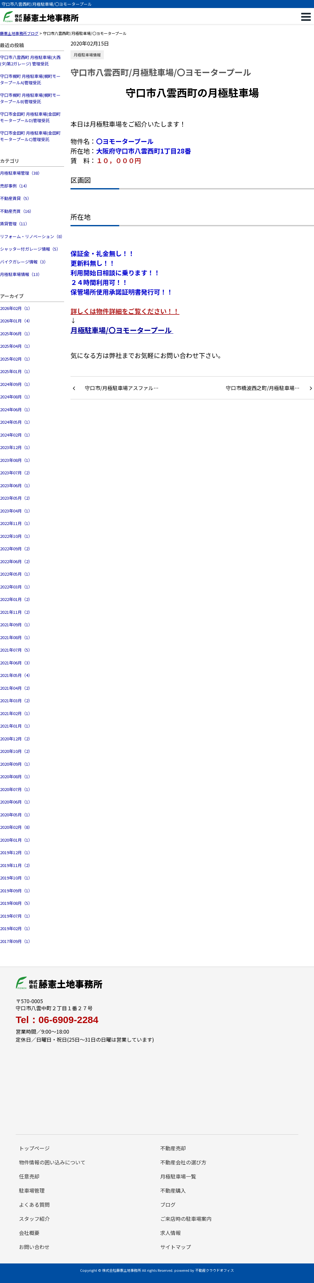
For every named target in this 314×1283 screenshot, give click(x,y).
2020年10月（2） (16, 751)
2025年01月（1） (16, 371)
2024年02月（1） (16, 435)
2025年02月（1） (16, 359)
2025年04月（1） (16, 346)
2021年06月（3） (16, 663)
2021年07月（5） (16, 650)
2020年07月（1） (16, 789)
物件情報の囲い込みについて (52, 1162)
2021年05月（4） (16, 675)
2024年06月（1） (16, 409)
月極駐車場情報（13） (21, 274)
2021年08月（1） (16, 637)
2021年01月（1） (16, 726)
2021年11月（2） (16, 612)
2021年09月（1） (16, 624)
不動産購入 (173, 1190)
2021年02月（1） (16, 713)
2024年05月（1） (16, 422)
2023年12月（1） (16, 447)
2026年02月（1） (16, 308)
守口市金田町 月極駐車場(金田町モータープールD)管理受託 (30, 117)
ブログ (168, 1204)
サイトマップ (175, 1247)
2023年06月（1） (16, 485)
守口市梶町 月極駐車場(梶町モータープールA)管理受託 (30, 79)
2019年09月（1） (16, 890)
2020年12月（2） (16, 739)
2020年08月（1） (16, 776)
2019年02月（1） (16, 928)
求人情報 (170, 1233)
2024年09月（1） (16, 384)
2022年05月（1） (16, 574)
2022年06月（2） (16, 561)
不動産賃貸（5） (15, 198)
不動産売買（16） (17, 211)
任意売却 (29, 1176)
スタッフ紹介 (34, 1218)
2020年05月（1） (16, 815)
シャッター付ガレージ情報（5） (30, 249)
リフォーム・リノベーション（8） (32, 236)
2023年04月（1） (16, 511)
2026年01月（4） (16, 321)
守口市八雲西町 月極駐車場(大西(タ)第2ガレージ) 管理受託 (30, 60)
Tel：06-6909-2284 (57, 1020)
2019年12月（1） (16, 852)
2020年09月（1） (16, 764)
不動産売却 (173, 1148)
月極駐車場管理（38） (21, 173)
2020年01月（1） (16, 840)
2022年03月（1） (16, 587)
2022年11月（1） (16, 523)
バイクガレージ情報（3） (24, 262)
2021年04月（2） (16, 688)
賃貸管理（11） (14, 224)
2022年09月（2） (16, 549)
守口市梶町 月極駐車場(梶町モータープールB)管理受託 (30, 98)
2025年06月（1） (16, 333)
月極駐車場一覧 (178, 1176)
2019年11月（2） (16, 865)
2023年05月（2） (16, 498)
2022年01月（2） (16, 599)
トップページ (34, 1148)
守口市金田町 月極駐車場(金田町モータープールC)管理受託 (30, 136)
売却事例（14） (14, 186)
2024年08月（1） (16, 397)
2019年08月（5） (16, 903)
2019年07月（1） (16, 916)
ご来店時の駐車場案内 (185, 1218)
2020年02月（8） (16, 827)
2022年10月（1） (16, 536)
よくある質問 (34, 1204)
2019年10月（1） (16, 878)
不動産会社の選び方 (183, 1162)
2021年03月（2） (16, 700)
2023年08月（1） (16, 460)
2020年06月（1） (16, 802)
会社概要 (29, 1233)
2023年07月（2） (16, 473)
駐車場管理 (32, 1190)
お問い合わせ (34, 1247)
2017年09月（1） (16, 941)
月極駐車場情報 (87, 54)
